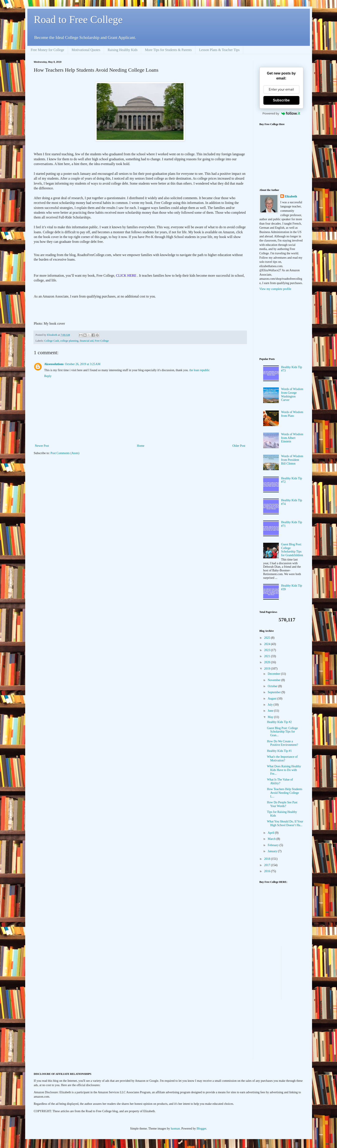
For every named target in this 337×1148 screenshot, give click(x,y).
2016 (267, 871)
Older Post (238, 445)
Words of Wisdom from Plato (292, 413)
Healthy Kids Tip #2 (279, 722)
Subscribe (281, 100)
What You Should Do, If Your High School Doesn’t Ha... (285, 823)
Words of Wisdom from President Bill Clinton (292, 460)
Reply (47, 376)
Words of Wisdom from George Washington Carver (292, 394)
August (272, 698)
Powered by (281, 113)
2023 (267, 650)
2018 (267, 858)
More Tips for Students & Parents (168, 50)
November (274, 680)
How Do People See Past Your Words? (282, 804)
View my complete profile (275, 289)
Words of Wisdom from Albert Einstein (292, 438)
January (273, 851)
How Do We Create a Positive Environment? (282, 743)
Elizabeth (291, 196)
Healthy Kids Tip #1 (279, 751)
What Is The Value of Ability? (280, 781)
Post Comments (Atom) (65, 453)
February (273, 845)
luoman (175, 1128)
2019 (267, 668)
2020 (267, 662)
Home (140, 445)
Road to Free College (78, 19)
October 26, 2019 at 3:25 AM (82, 364)
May (271, 717)
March (272, 838)
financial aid (86, 340)
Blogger (201, 1128)
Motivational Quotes (86, 50)
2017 (267, 865)
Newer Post (42, 445)
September (274, 692)
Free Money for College (47, 50)
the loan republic (199, 370)
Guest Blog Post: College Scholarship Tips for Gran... (282, 731)
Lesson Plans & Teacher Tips (219, 50)
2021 (267, 656)
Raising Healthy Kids (123, 50)
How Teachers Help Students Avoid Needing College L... (284, 792)
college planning (69, 340)
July (271, 704)
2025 (267, 637)
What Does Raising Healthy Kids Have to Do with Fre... (284, 770)
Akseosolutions (54, 364)
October (273, 686)
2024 (267, 644)
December (274, 673)
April (271, 832)
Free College (102, 340)
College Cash (51, 340)
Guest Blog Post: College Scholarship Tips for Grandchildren (292, 550)
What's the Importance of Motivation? (282, 758)
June (271, 710)
